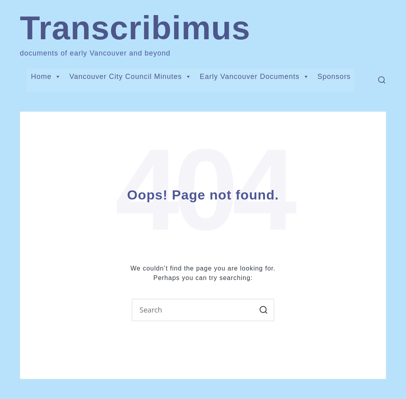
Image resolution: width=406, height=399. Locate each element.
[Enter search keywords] (203, 310)
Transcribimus (135, 28)
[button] (263, 310)
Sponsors (334, 77)
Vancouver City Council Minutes (130, 76)
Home (46, 76)
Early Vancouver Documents (255, 76)
